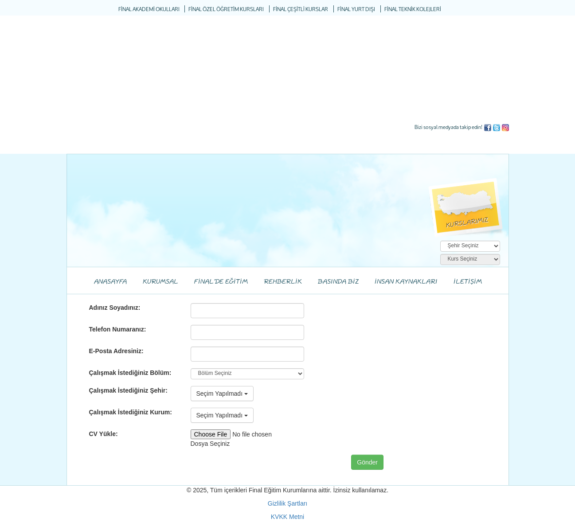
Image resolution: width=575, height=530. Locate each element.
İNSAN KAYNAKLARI (406, 282)
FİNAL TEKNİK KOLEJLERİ (412, 9)
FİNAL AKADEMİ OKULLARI (149, 9)
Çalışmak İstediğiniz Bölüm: (130, 372)
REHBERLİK (283, 282)
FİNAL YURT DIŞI (356, 9)
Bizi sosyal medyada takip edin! (448, 127)
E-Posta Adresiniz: (116, 351)
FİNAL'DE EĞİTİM (221, 282)
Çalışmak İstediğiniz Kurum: (130, 412)
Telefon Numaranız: (117, 329)
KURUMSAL (160, 282)
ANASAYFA (110, 282)
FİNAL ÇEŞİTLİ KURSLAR (300, 9)
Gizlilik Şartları (287, 503)
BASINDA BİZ (338, 282)
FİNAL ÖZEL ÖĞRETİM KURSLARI (226, 9)
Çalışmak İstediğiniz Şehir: (128, 390)
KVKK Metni (287, 516)
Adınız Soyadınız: (115, 307)
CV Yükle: (103, 433)
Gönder (367, 462)
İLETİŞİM (468, 282)
